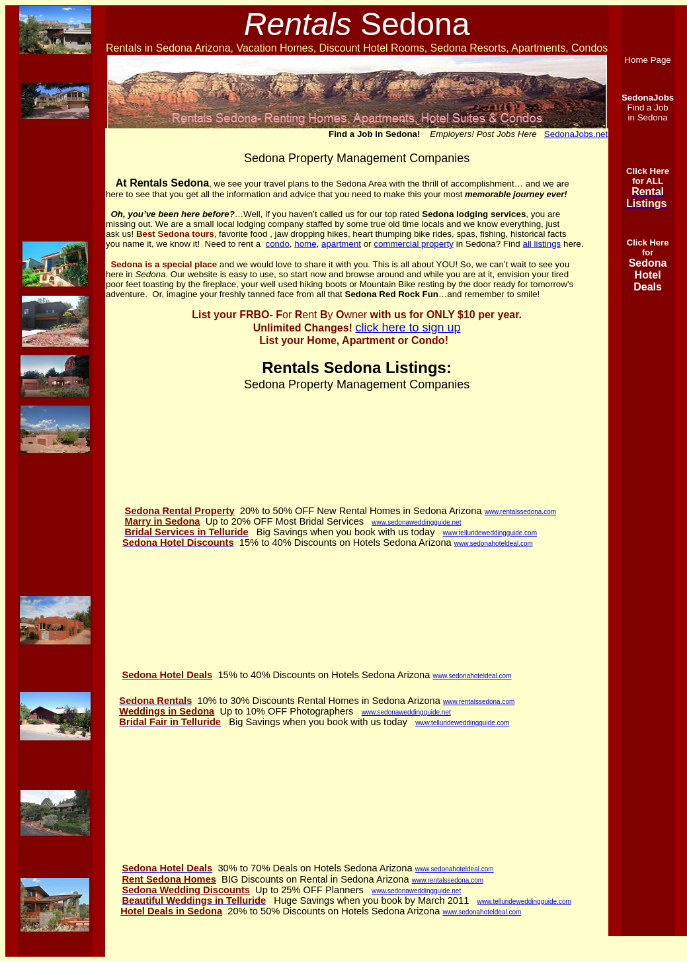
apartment (341, 244)
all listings (541, 244)
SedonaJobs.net (576, 134)
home (305, 244)
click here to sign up (407, 327)
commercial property (414, 244)
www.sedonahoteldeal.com (493, 543)
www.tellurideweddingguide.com (490, 533)
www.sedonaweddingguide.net (416, 522)
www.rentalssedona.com (520, 511)
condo (278, 244)
